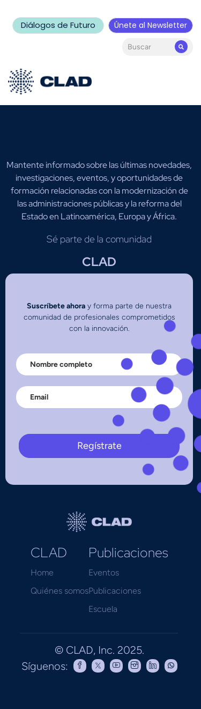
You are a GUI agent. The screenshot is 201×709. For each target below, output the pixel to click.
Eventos (103, 572)
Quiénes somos (59, 591)
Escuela (102, 609)
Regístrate (99, 446)
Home (42, 572)
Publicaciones (114, 591)
